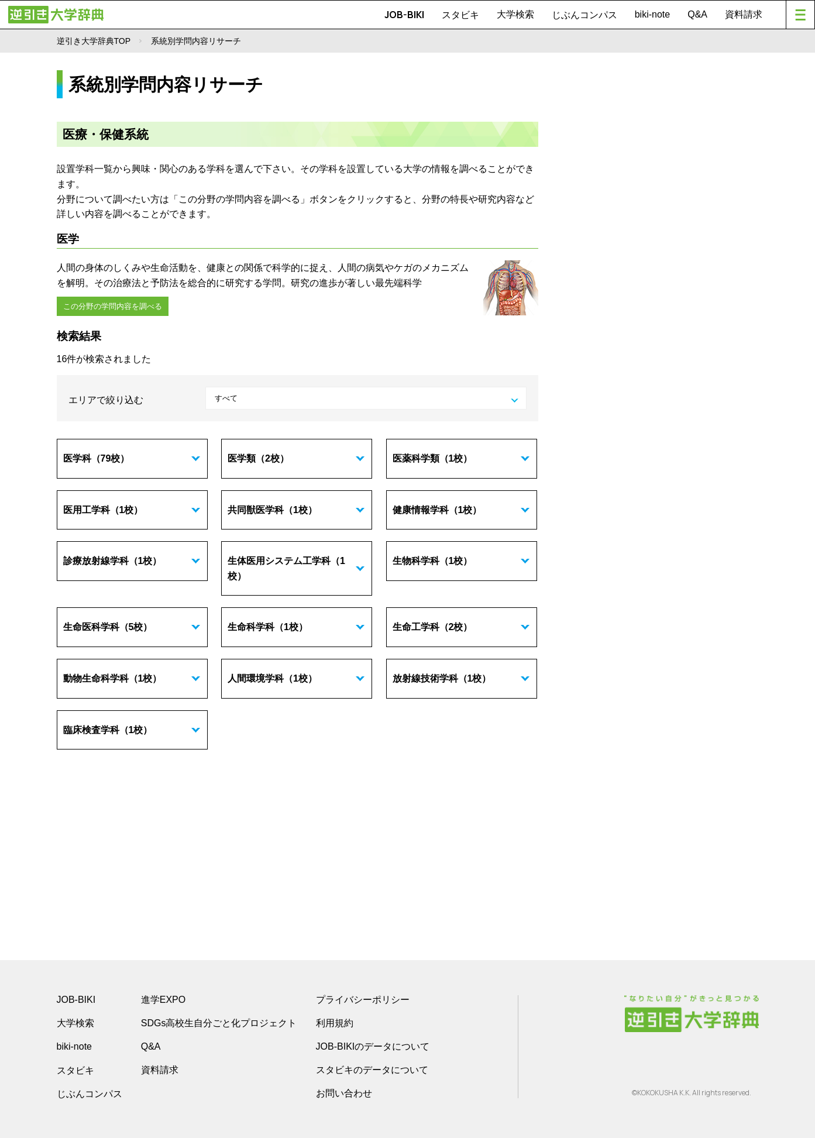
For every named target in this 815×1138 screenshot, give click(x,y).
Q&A (697, 14)
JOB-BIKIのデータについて (373, 1045)
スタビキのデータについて (372, 1069)
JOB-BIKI (404, 14)
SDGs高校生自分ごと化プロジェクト (219, 1022)
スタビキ (460, 14)
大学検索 (515, 14)
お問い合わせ (344, 1092)
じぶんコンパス (584, 14)
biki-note (652, 14)
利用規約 (334, 1022)
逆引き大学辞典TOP (94, 41)
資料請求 (743, 14)
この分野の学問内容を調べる (112, 305)
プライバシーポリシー (363, 998)
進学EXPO (163, 998)
